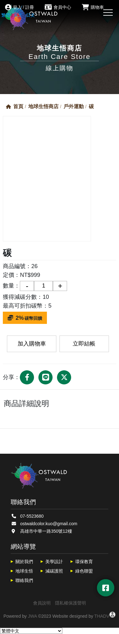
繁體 (5, 15)
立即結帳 (84, 344)
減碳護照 (54, 570)
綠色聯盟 (84, 570)
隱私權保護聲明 (70, 602)
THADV (101, 616)
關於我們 (24, 561)
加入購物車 (32, 344)
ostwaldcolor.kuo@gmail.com (48, 523)
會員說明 (42, 602)
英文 (18, 15)
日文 (30, 15)
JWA (32, 616)
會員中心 (58, 7)
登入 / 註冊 (19, 7)
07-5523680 (32, 516)
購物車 (93, 7)
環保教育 (84, 561)
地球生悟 (24, 570)
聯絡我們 (24, 580)
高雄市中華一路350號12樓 (46, 531)
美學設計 (54, 561)
